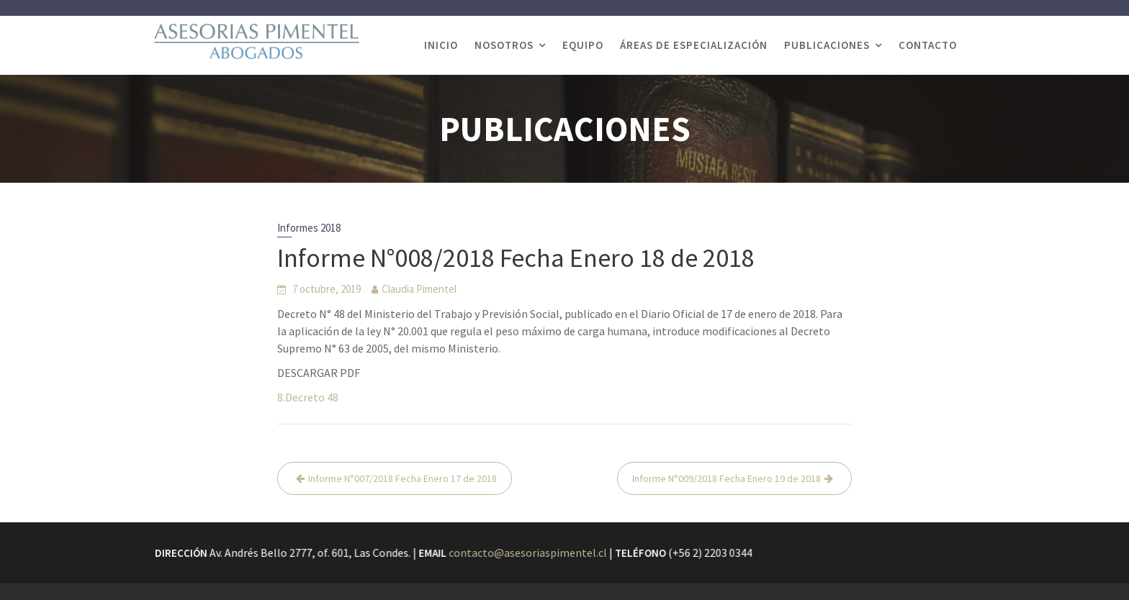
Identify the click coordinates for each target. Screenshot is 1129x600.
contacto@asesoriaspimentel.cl (528, 552)
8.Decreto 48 (307, 397)
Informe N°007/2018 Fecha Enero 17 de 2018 (402, 478)
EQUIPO (582, 45)
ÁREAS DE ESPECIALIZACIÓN (694, 45)
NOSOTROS (504, 45)
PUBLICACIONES (827, 45)
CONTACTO (928, 45)
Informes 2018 (309, 228)
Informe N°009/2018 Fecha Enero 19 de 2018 (726, 478)
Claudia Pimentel (419, 289)
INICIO (441, 45)
